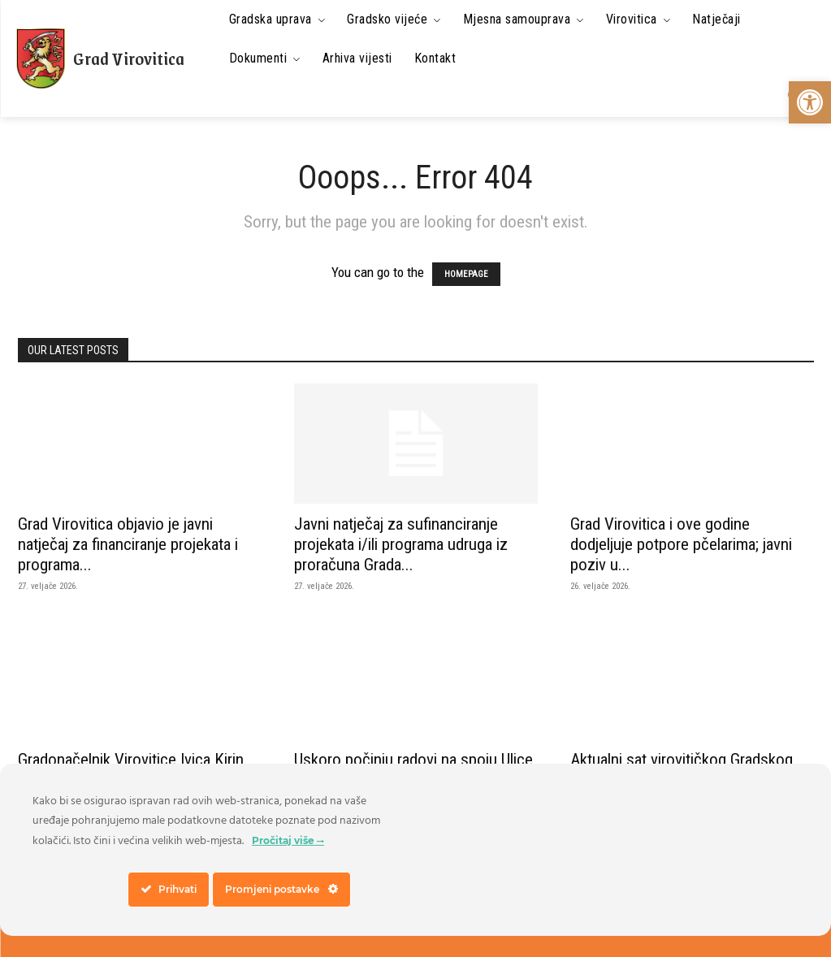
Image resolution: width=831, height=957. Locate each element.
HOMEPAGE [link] (466, 274)
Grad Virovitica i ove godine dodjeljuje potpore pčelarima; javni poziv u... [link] (681, 544)
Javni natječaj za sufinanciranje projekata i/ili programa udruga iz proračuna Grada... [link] (401, 544)
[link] (810, 102)
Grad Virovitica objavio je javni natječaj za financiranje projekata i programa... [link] (128, 544)
